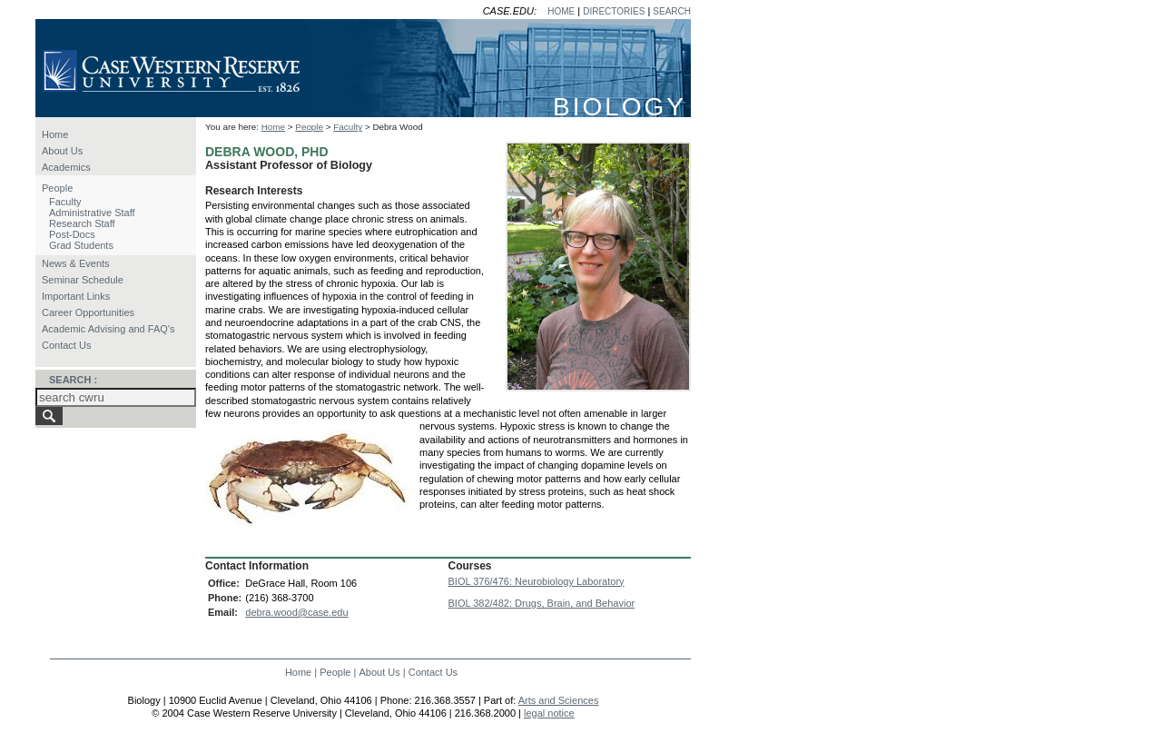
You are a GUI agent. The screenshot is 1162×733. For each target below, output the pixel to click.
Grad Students (81, 245)
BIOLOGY (619, 107)
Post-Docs (72, 234)
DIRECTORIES (614, 11)
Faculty (65, 201)
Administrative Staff (92, 212)
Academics (66, 167)
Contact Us (66, 345)
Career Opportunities (88, 312)
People (57, 188)
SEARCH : (73, 379)
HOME (561, 11)
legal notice (549, 713)
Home (55, 134)
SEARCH (672, 11)
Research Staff (82, 223)
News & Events (76, 263)
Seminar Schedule (82, 279)
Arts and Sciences (558, 700)
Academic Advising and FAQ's (108, 328)
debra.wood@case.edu (296, 612)
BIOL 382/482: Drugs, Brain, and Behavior (541, 603)
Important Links (76, 296)
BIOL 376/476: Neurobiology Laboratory (536, 581)
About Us (62, 150)
